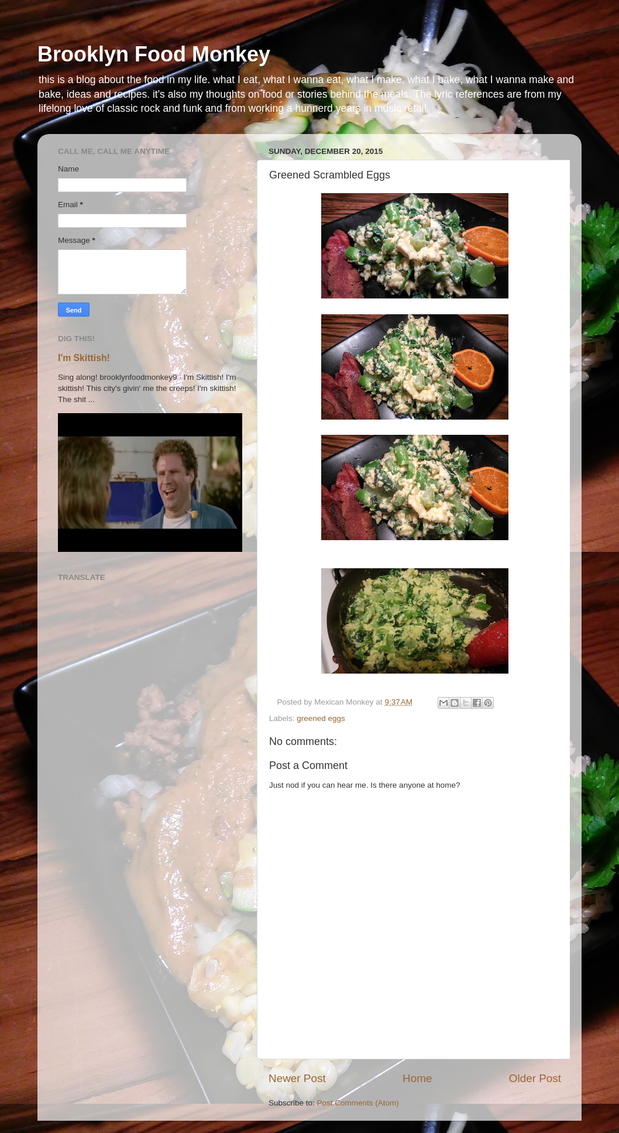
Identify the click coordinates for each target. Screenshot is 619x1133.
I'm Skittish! (84, 358)
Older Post (535, 1078)
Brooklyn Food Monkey (153, 54)
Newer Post (297, 1078)
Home (417, 1078)
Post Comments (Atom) (358, 1102)
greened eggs (321, 718)
